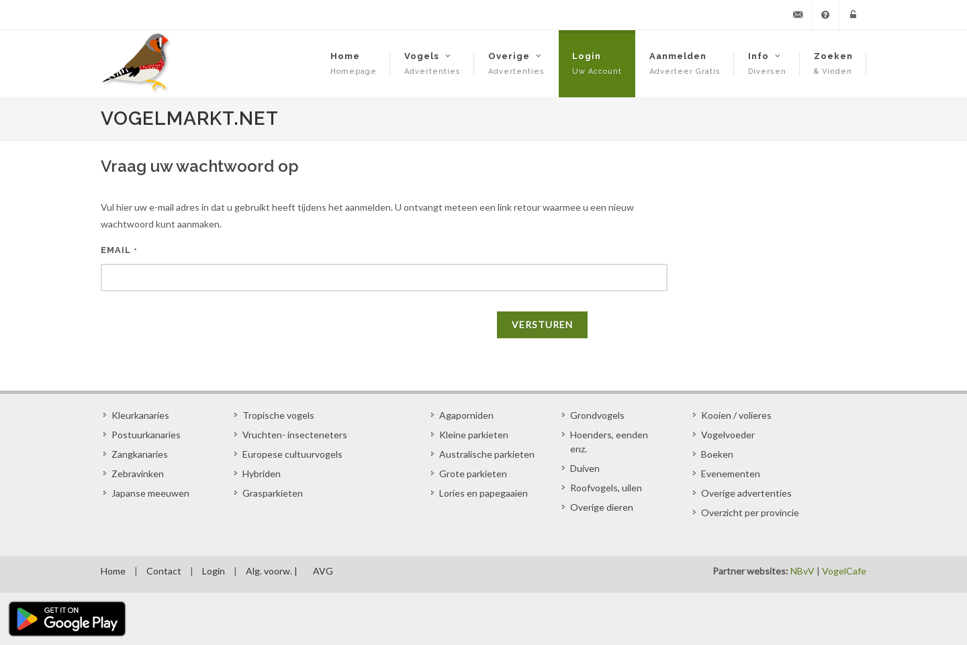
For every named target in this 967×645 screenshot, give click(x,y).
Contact (163, 571)
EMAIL (119, 250)
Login (213, 571)
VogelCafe (844, 571)
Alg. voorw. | (271, 571)
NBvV (802, 571)
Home (113, 571)
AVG (323, 571)
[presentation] (203, 334)
